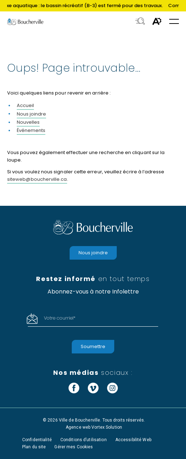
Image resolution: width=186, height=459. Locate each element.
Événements (31, 130)
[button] (174, 22)
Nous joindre (31, 114)
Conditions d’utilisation (83, 439)
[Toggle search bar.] (140, 21)
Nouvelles (28, 122)
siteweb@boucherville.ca (37, 179)
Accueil (25, 105)
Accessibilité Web (133, 439)
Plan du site (34, 446)
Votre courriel (59, 318)
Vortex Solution (106, 427)
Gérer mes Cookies (73, 446)
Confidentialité (37, 439)
